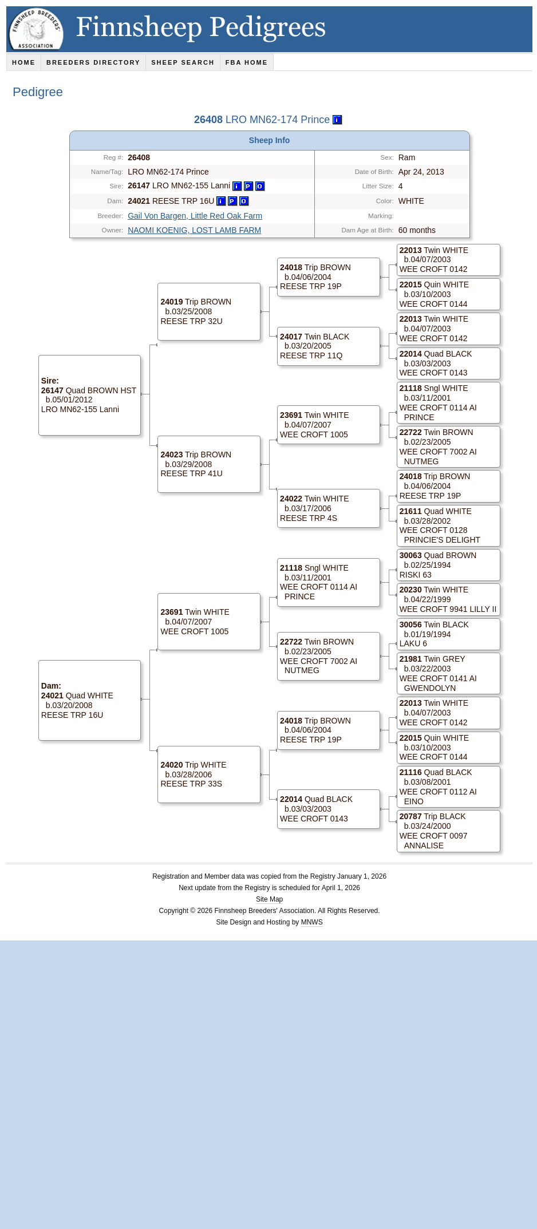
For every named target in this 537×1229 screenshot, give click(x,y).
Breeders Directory (93, 62)
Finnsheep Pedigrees (271, 29)
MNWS (312, 922)
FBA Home (247, 62)
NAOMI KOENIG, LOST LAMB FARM (194, 230)
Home (23, 62)
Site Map (269, 899)
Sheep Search (183, 62)
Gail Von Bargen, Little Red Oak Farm (195, 215)
